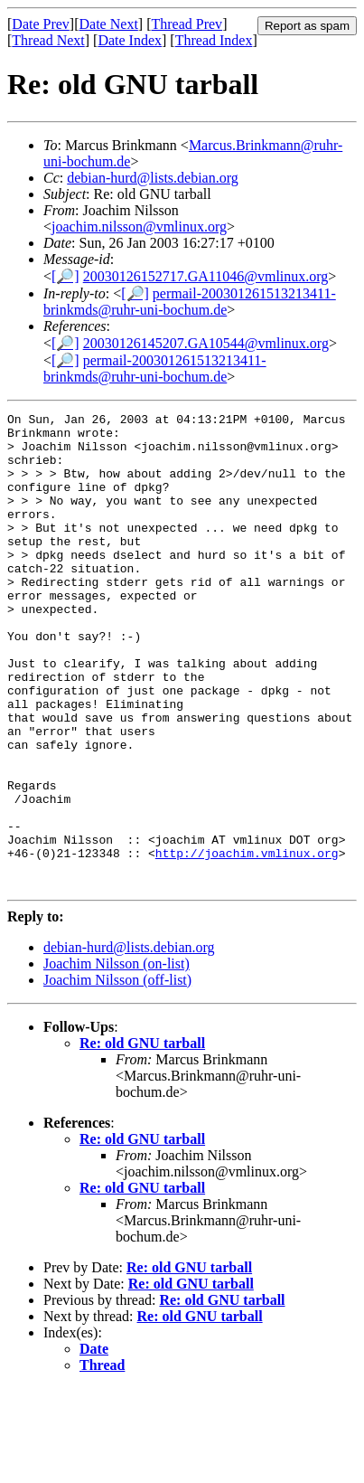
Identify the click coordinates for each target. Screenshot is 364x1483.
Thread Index (214, 40)
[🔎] (65, 276)
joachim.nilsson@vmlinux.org (139, 226)
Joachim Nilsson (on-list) (116, 1058)
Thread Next (48, 40)
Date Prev (41, 24)
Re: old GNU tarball (142, 1138)
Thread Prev (186, 24)
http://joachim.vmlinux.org (247, 942)
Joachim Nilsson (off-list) (117, 1074)
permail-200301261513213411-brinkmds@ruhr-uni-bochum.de (189, 301)
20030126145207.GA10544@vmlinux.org (206, 343)
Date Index (130, 40)
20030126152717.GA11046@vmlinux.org (206, 276)
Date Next (108, 24)
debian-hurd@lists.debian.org (152, 177)
